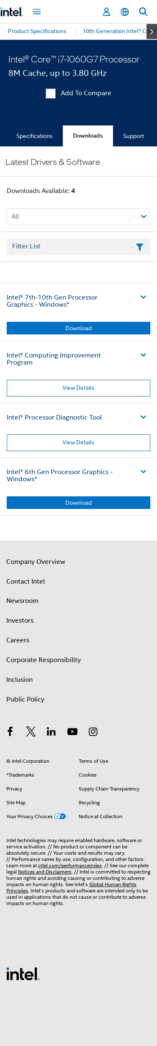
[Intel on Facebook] (10, 733)
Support (133, 136)
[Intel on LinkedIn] (51, 733)
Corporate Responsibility (43, 660)
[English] (124, 11)
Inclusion (19, 680)
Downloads (88, 136)
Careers (17, 640)
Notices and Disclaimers (45, 872)
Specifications (34, 136)
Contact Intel (25, 581)
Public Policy (25, 699)
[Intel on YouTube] (72, 733)
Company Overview (35, 562)
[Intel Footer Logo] (23, 973)
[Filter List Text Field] (78, 246)
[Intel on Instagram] (93, 733)
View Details (78, 387)
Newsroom (22, 601)
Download (78, 328)
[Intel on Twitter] (31, 733)
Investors (19, 620)
